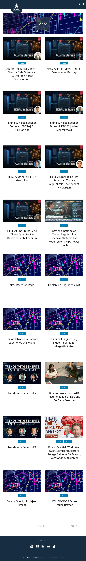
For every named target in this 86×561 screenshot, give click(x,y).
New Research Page (22, 285)
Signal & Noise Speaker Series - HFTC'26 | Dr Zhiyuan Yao (22, 126)
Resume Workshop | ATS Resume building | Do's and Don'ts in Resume (64, 397)
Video (22, 63)
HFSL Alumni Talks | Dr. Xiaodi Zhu (22, 178)
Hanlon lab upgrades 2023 (64, 285)
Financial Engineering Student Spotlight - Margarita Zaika (64, 343)
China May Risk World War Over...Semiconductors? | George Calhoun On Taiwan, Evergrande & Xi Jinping (64, 453)
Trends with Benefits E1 (22, 447)
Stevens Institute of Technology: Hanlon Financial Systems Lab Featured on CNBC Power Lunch (64, 238)
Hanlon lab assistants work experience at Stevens (22, 341)
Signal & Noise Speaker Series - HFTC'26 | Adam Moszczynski (64, 126)
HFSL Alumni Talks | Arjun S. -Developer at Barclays (64, 70)
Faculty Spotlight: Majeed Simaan (22, 503)
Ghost (61, 557)
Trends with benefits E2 (22, 393)
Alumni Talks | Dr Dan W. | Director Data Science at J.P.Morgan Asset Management (22, 74)
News (60, 441)
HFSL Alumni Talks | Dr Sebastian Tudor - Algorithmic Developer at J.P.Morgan (64, 182)
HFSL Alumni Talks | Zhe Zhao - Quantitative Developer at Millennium (22, 234)
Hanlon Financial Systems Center (35, 557)
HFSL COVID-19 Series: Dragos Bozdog (64, 503)
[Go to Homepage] (15, 15)
